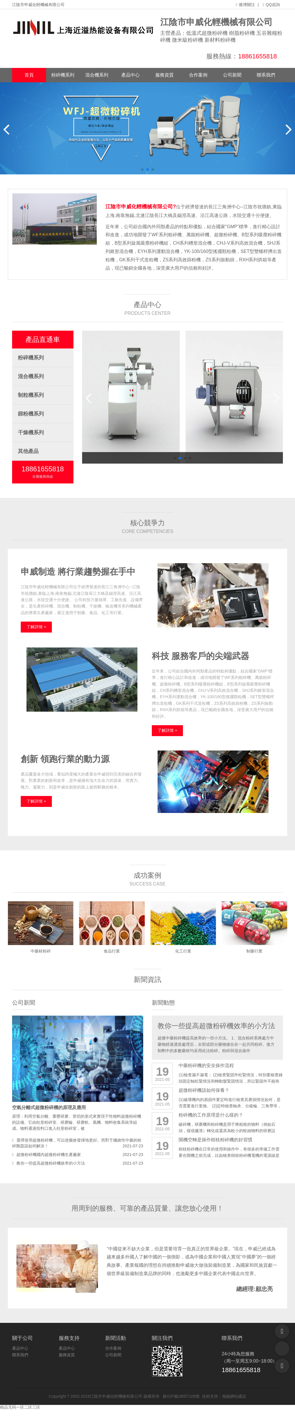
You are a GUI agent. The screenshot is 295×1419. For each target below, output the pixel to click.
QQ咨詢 (271, 4)
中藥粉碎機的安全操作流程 (206, 1065)
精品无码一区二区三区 (20, 1407)
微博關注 (245, 4)
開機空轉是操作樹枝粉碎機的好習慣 (215, 1139)
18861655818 (257, 56)
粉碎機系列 (62, 75)
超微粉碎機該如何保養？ (204, 1090)
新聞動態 (163, 1002)
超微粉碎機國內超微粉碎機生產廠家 (48, 1154)
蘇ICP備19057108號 (180, 1396)
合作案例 (198, 75)
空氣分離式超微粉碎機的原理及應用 (49, 1107)
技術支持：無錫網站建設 (223, 1396)
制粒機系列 (31, 395)
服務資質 (164, 75)
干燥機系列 (31, 432)
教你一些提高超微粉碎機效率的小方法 (50, 1163)
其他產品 (28, 451)
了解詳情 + (36, 626)
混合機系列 (96, 75)
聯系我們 (266, 75)
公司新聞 (232, 75)
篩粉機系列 (31, 414)
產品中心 (130, 75)
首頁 (29, 75)
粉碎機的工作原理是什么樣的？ (211, 1115)
